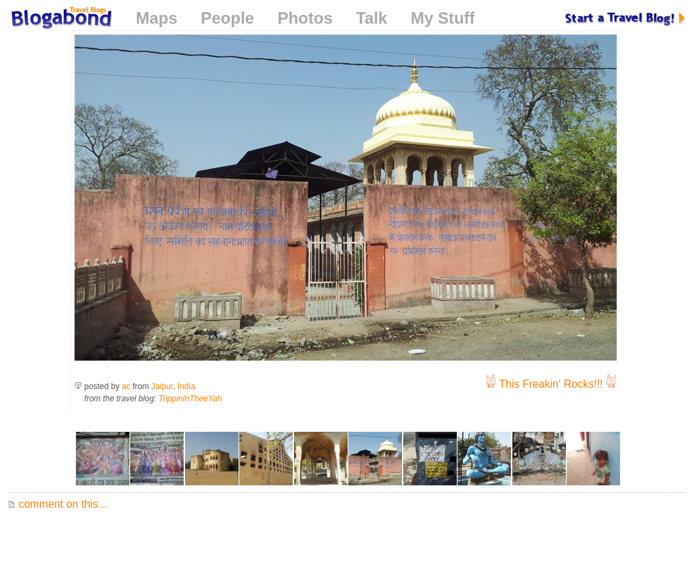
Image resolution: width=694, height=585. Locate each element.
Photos (304, 18)
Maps (156, 18)
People (227, 18)
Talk (371, 18)
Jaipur (162, 386)
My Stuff (443, 18)
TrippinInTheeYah (190, 398)
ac (126, 386)
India (186, 386)
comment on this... (57, 504)
